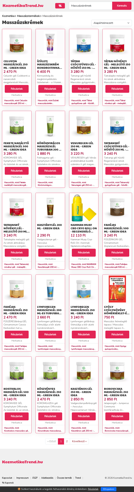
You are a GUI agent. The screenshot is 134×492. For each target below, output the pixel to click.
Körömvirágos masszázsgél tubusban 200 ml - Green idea (50, 148)
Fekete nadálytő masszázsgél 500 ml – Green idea (16, 146)
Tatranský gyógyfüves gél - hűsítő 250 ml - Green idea (116, 148)
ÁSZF (35, 477)
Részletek (17, 89)
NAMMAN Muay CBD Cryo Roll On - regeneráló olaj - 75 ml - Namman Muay (84, 231)
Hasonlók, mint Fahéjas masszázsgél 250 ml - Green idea (15, 349)
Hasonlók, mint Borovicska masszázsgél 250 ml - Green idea (117, 431)
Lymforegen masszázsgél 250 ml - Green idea (83, 310)
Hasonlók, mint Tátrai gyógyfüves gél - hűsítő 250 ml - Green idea (82, 103)
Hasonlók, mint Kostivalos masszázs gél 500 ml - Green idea (16, 431)
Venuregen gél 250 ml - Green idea (82, 146)
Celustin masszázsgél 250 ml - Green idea (16, 64)
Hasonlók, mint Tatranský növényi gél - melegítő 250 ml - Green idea (16, 267)
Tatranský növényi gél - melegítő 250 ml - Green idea (16, 230)
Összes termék (64, 477)
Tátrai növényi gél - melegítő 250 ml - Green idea (117, 64)
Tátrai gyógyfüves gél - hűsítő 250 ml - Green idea (83, 66)
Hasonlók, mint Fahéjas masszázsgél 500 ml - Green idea (116, 267)
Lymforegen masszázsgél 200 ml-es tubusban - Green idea (50, 311)
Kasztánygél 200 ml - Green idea (49, 226)
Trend (78, 477)
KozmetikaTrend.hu (23, 5)
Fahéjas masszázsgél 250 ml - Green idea (16, 310)
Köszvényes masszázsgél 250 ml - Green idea (49, 392)
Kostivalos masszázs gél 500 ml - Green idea (16, 392)
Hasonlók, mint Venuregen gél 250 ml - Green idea (82, 185)
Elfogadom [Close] (108, 489)
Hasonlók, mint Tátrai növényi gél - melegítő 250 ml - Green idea (115, 103)
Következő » (79, 441)
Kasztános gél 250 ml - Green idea (81, 392)
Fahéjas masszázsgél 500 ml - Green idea (116, 228)
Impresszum (22, 477)
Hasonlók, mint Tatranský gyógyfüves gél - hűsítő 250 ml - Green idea (117, 185)
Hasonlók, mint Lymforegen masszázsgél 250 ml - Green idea (83, 349)
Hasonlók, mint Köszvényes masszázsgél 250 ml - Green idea (50, 431)
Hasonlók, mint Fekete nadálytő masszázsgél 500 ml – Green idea (15, 185)
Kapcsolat (7, 477)
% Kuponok (8, 482)
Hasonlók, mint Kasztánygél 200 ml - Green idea (48, 267)
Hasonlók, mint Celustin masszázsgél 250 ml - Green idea (15, 103)
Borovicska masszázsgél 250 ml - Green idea (116, 392)
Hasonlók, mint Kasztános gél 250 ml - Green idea (82, 431)
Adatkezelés (47, 477)
